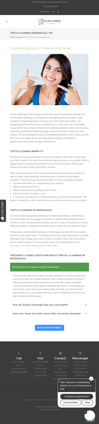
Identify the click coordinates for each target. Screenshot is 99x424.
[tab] (49, 267)
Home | (24, 400)
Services (20, 37)
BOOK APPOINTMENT (49, 327)
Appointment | (33, 400)
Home (12, 37)
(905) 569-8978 (52, 6)
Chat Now (80, 375)
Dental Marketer (53, 409)
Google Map (40, 375)
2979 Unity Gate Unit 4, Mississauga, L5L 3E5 (51, 2)
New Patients (44, 12)
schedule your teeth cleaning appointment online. (34, 245)
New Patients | (45, 400)
